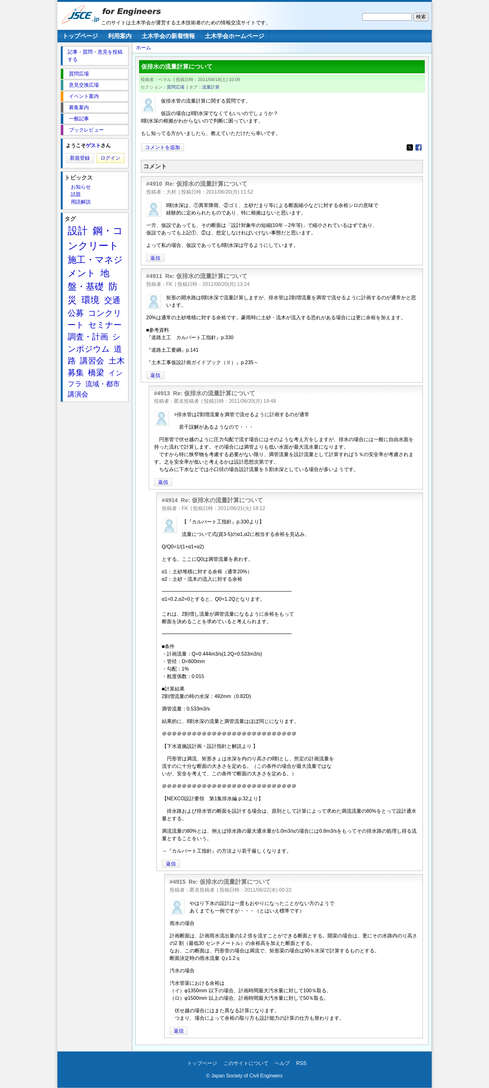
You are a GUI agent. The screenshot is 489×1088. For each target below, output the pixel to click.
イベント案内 (84, 96)
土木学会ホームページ (234, 36)
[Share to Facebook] (418, 147)
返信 (155, 258)
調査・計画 (88, 336)
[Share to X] (410, 147)
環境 (90, 300)
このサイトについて (246, 1063)
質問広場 (175, 86)
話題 (76, 194)
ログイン (110, 158)
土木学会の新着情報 (168, 36)
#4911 (154, 276)
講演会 (78, 394)
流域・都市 (102, 384)
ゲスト (93, 145)
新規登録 (80, 158)
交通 (112, 300)
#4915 (178, 882)
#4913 (162, 393)
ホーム (143, 47)
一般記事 (79, 118)
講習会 (92, 360)
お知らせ (81, 187)
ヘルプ (282, 1063)
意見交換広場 (84, 85)
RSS (301, 1063)
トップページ (80, 36)
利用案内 (120, 36)
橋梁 (96, 372)
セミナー (105, 324)
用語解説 (81, 202)
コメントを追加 (162, 147)
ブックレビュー (86, 129)
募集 (76, 372)
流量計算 (211, 86)
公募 (76, 313)
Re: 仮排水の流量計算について (206, 184)
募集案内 (79, 107)
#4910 (154, 184)
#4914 (170, 500)
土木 (117, 360)
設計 (78, 230)
